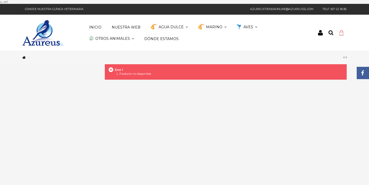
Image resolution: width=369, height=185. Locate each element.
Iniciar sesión (320, 32)
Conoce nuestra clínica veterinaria (54, 9)
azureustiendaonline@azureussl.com (281, 9)
